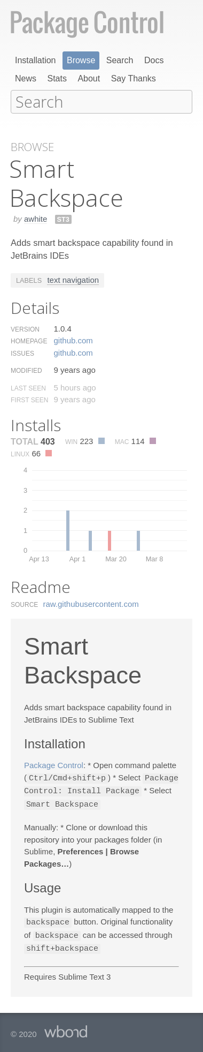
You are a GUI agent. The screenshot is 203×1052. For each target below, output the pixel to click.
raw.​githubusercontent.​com (91, 602)
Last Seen (28, 387)
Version (25, 328)
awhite (35, 217)
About (88, 78)
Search (120, 60)
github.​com (72, 339)
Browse (81, 60)
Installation (35, 60)
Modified (26, 369)
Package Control (53, 764)
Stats (56, 78)
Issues (22, 352)
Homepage (29, 340)
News (25, 78)
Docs (153, 60)
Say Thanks (133, 78)
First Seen (29, 399)
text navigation (73, 278)
